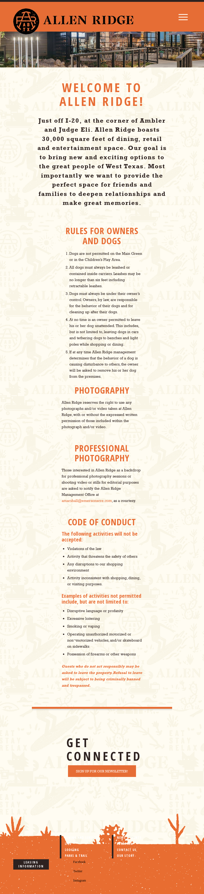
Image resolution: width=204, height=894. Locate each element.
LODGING (72, 850)
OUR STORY (125, 855)
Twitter (77, 871)
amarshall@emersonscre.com (87, 500)
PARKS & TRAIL (76, 855)
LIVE (68, 843)
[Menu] (183, 17)
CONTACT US (127, 850)
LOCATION (125, 843)
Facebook (79, 862)
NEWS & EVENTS (129, 837)
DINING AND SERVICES (82, 837)
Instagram (79, 880)
